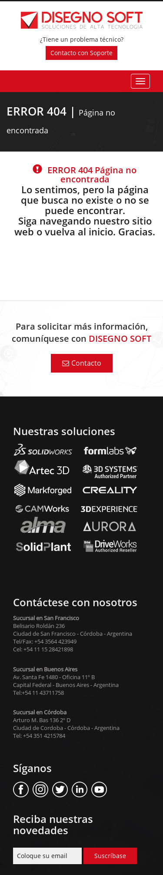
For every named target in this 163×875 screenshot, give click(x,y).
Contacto (81, 363)
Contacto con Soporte (81, 53)
